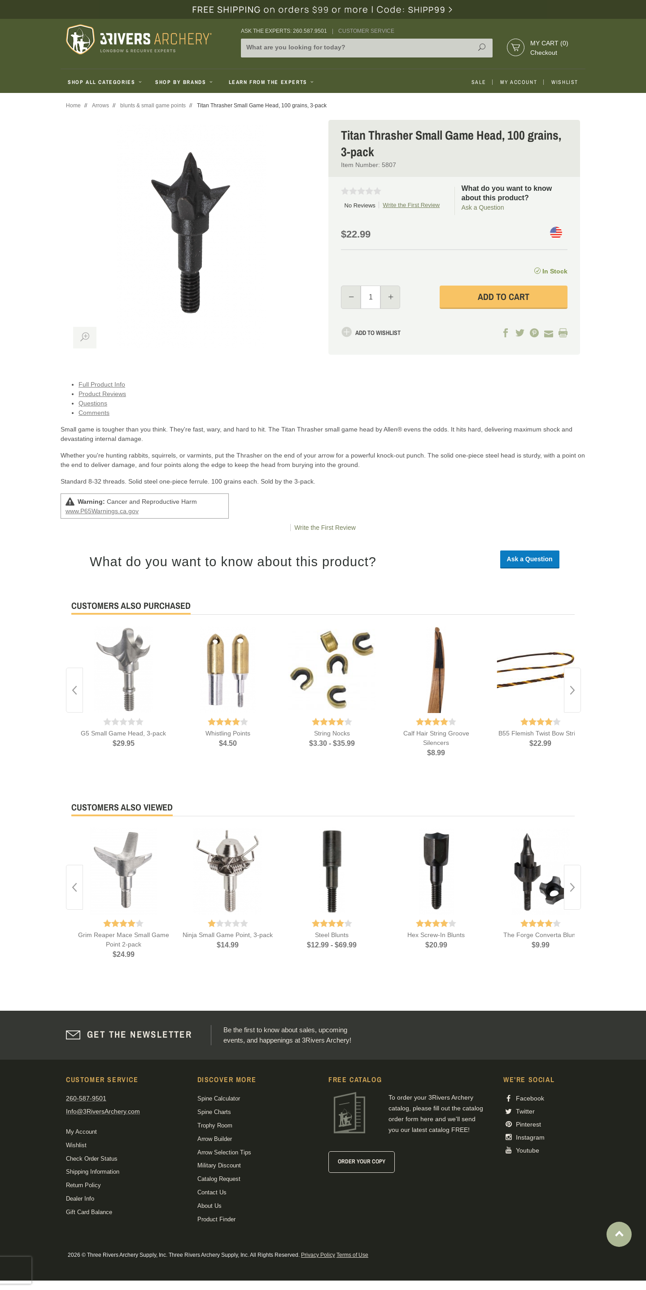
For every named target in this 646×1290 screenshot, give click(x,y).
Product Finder (216, 1219)
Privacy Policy (318, 1255)
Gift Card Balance (89, 1212)
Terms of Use (352, 1255)
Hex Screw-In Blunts (436, 934)
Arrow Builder (214, 1139)
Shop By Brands (184, 82)
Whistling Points (227, 733)
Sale (478, 82)
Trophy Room (214, 1125)
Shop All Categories (106, 82)
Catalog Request (218, 1179)
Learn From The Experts (272, 82)
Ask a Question (483, 207)
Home (73, 105)
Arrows (100, 105)
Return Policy (83, 1185)
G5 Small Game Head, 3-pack (123, 733)
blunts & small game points (153, 105)
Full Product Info (102, 384)
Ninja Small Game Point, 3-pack (228, 934)
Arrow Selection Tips (224, 1152)
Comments (94, 412)
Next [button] (572, 690)
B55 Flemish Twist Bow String (540, 733)
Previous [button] (74, 690)
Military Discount (219, 1165)
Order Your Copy (361, 1161)
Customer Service (366, 31)
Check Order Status (92, 1158)
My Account (518, 82)
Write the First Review (411, 205)
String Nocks (332, 733)
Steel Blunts (332, 934)
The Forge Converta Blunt (540, 934)
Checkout (543, 52)
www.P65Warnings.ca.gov (102, 511)
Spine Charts (214, 1112)
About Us (209, 1205)
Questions (93, 403)
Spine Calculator (218, 1098)
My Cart (549, 43)
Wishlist (564, 82)
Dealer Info (80, 1198)
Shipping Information (92, 1171)
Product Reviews (102, 393)
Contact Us (212, 1192)
